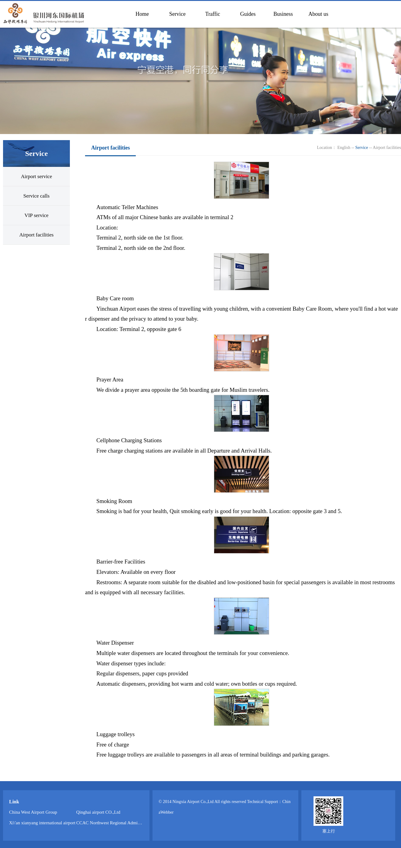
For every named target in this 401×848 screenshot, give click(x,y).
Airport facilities (36, 235)
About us (318, 14)
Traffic (212, 14)
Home (142, 14)
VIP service (36, 215)
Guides (248, 14)
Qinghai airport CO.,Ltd (98, 812)
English (343, 147)
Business (283, 14)
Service (177, 14)
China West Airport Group (33, 812)
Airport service (36, 176)
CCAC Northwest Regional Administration (115, 822)
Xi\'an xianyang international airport (42, 822)
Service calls (36, 196)
